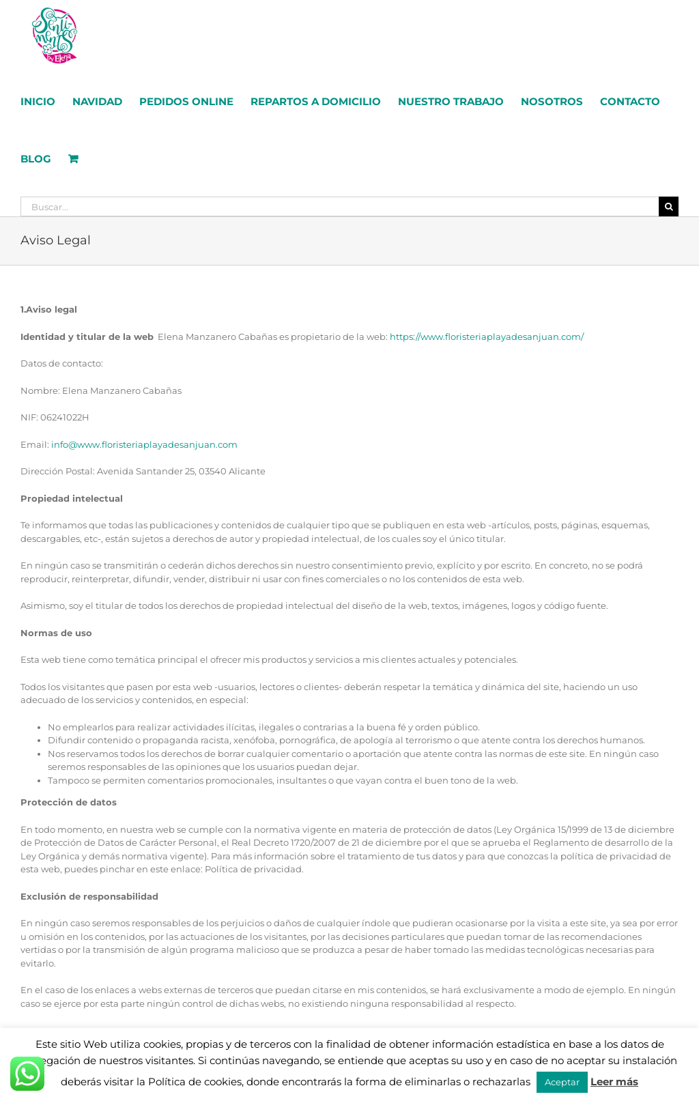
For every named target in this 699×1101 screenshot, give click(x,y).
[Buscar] (669, 206)
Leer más (614, 1081)
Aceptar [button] (562, 1081)
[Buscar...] (339, 206)
